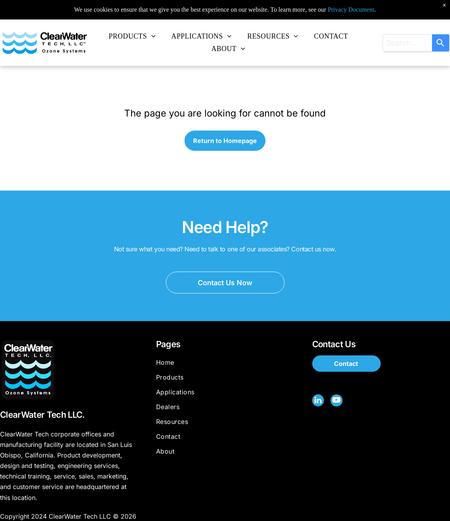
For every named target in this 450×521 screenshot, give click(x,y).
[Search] (440, 42)
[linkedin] (318, 401)
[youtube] (336, 401)
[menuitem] (132, 36)
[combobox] (407, 42)
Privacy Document (351, 3)
